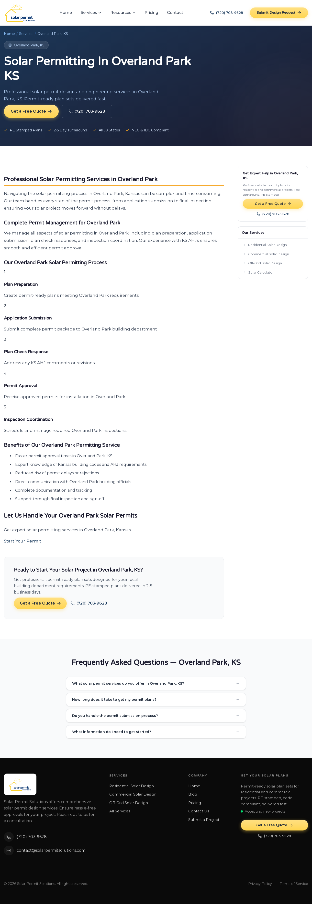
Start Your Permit (22, 541)
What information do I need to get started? (156, 732)
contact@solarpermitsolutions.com (44, 850)
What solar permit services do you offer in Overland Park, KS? (156, 683)
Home (65, 12)
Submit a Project (203, 819)
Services (91, 12)
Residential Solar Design (265, 245)
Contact (175, 12)
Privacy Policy (260, 884)
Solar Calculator (258, 272)
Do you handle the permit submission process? (156, 715)
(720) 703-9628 (226, 13)
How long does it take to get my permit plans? (156, 699)
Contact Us (198, 811)
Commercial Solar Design (266, 254)
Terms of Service (294, 884)
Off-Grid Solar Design (262, 263)
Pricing (151, 12)
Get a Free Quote (31, 111)
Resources (123, 12)
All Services (119, 811)
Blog (192, 794)
